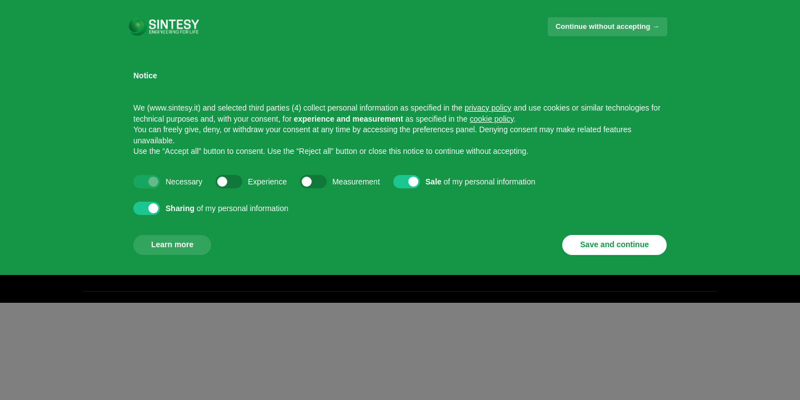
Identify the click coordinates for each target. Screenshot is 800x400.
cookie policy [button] (491, 118)
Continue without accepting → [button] (607, 26)
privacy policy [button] (487, 107)
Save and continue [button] (614, 244)
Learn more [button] (172, 244)
